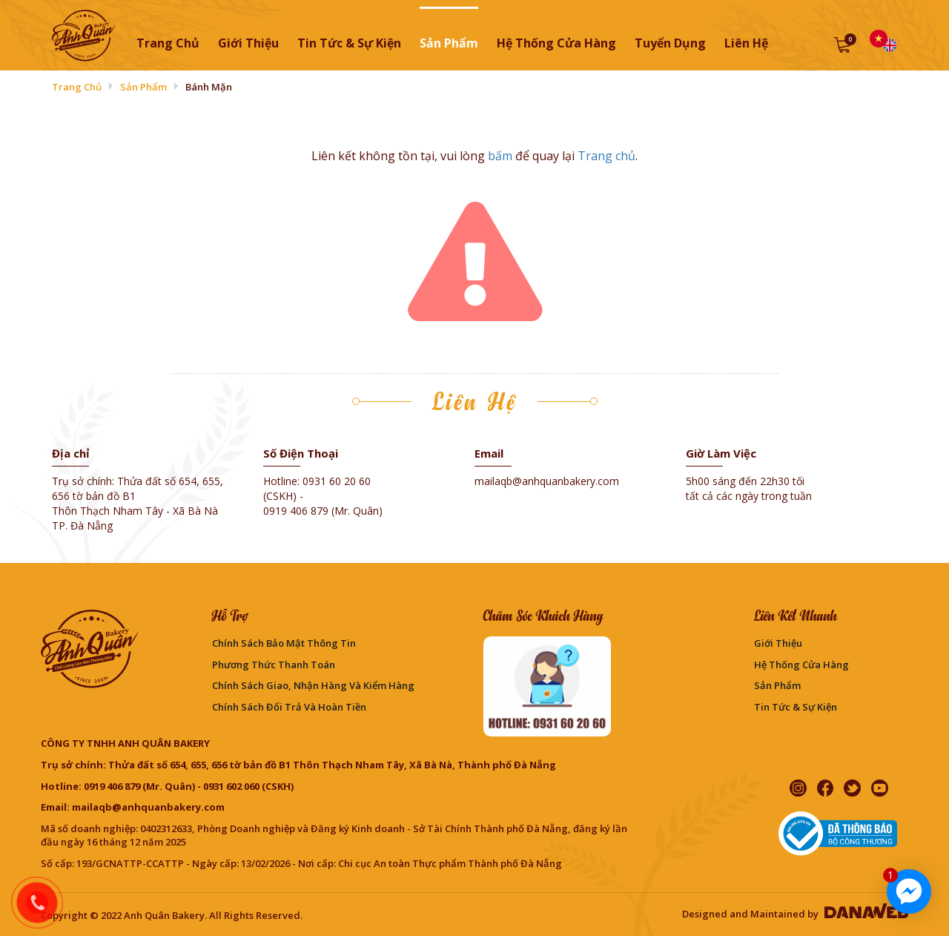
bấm (500, 156)
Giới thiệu (778, 643)
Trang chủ (167, 43)
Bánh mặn (208, 86)
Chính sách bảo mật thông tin (284, 643)
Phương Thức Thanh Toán (273, 664)
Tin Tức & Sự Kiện (795, 706)
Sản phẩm (143, 86)
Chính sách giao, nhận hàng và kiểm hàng (313, 685)
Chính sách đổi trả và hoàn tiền (289, 706)
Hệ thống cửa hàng (801, 664)
